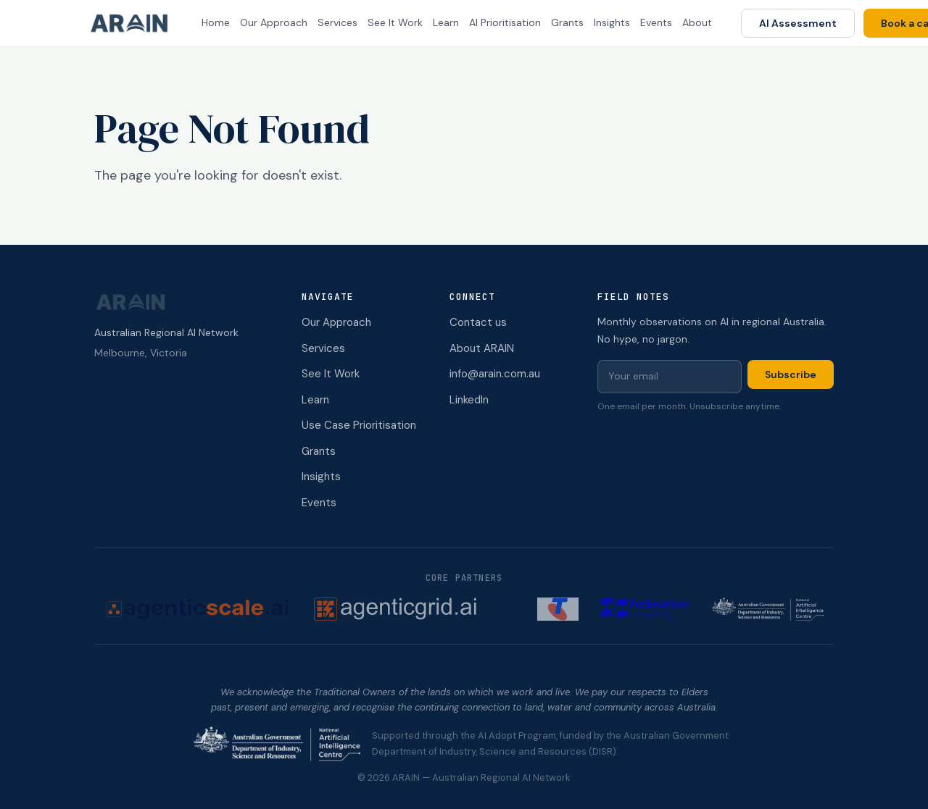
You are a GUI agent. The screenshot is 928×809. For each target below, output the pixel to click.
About (697, 22)
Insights (612, 22)
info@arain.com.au (495, 373)
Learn (446, 22)
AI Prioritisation (505, 22)
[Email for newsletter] (669, 376)
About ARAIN (482, 348)
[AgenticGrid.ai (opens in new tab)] (414, 609)
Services (337, 22)
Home (216, 22)
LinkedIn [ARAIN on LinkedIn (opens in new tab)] (469, 400)
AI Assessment (798, 23)
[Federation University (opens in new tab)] (645, 609)
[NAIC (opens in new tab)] (768, 609)
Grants (567, 22)
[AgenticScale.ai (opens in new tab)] (197, 609)
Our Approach (273, 22)
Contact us (478, 322)
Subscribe (790, 374)
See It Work (395, 22)
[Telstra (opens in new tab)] (558, 609)
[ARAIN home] (134, 23)
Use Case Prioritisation (359, 425)
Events (656, 22)
